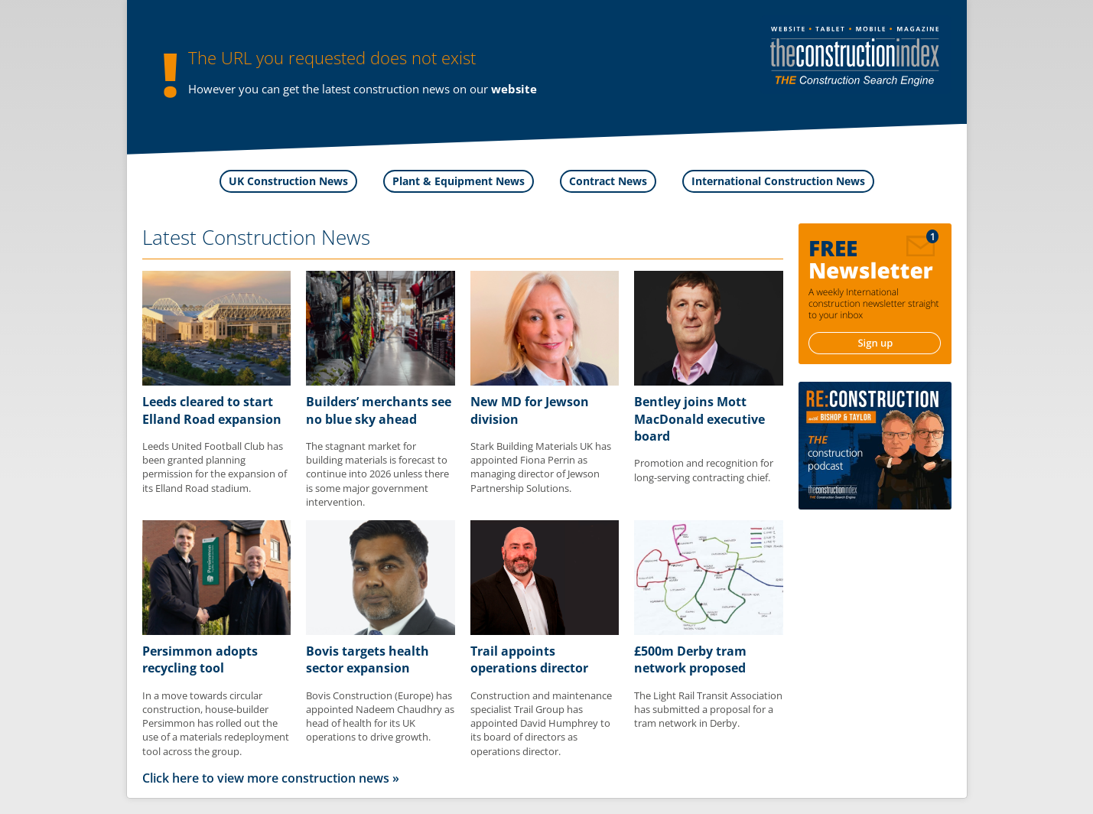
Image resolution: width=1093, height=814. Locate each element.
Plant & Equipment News (458, 181)
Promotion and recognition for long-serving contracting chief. (703, 470)
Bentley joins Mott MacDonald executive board (699, 418)
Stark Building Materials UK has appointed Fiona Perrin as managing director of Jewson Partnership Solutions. (540, 467)
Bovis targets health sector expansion (367, 659)
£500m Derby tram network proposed (690, 659)
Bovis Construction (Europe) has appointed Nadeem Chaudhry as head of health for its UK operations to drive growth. (380, 716)
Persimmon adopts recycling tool (200, 659)
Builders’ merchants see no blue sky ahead (378, 410)
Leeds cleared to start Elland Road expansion (211, 410)
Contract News (608, 181)
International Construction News (778, 181)
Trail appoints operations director (529, 659)
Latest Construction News (256, 237)
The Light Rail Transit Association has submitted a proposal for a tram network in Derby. (708, 709)
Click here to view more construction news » (270, 778)
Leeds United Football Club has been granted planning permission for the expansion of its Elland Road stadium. (214, 467)
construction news (401, 88)
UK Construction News (288, 181)
